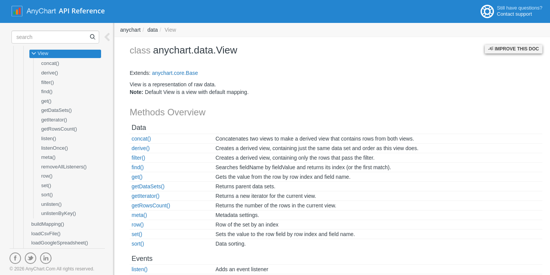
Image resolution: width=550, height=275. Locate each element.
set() (46, 185)
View (39, 53)
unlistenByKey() (58, 213)
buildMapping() (47, 224)
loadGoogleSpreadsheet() (59, 243)
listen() (48, 138)
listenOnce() (54, 148)
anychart (130, 30)
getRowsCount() (59, 129)
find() (47, 91)
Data (139, 127)
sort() (47, 194)
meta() (48, 157)
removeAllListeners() (64, 167)
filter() (47, 82)
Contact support (514, 14)
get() (46, 101)
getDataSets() (56, 110)
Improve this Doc (513, 49)
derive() (49, 73)
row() (47, 176)
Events (142, 258)
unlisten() (51, 204)
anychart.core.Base (175, 73)
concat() (50, 63)
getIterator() (54, 120)
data (152, 30)
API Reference (82, 10)
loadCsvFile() (46, 233)
